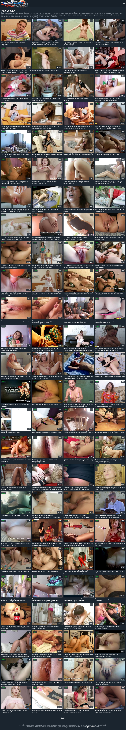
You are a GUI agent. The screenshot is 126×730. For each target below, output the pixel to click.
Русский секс (90, 727)
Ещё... (63, 718)
